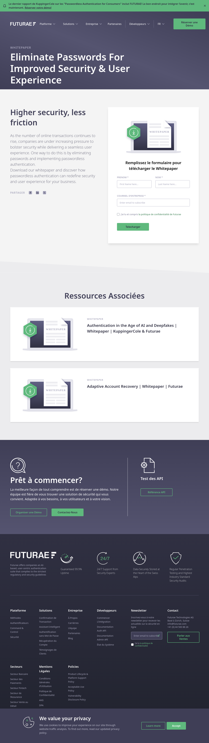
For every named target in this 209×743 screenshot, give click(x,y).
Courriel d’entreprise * (131, 195)
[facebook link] (185, 736)
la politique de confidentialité (144, 644)
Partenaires (114, 24)
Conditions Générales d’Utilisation (45, 682)
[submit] (158, 635)
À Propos (72, 617)
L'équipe (72, 628)
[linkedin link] (191, 736)
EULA (42, 715)
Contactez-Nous (67, 512)
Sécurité (14, 637)
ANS (41, 700)
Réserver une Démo (189, 24)
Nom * (159, 177)
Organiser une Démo (29, 512)
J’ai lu (144, 644)
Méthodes (15, 617)
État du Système (105, 644)
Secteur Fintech (18, 688)
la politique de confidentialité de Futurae (160, 214)
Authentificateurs (19, 622)
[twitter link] (197, 736)
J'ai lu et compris (151, 214)
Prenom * (123, 177)
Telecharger (133, 227)
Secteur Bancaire (19, 674)
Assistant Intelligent (49, 626)
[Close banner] (205, 6)
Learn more (153, 726)
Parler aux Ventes (183, 637)
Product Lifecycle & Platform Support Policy (78, 677)
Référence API (156, 492)
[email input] (146, 635)
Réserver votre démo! (38, 7)
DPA (41, 705)
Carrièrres (73, 622)
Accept (176, 726)
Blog (70, 638)
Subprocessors (47, 710)
